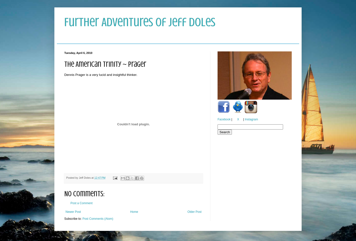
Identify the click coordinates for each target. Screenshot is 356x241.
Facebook (224, 119)
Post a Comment (81, 203)
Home (134, 212)
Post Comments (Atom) (97, 218)
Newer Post (73, 212)
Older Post (194, 212)
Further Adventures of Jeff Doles (139, 22)
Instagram (251, 119)
